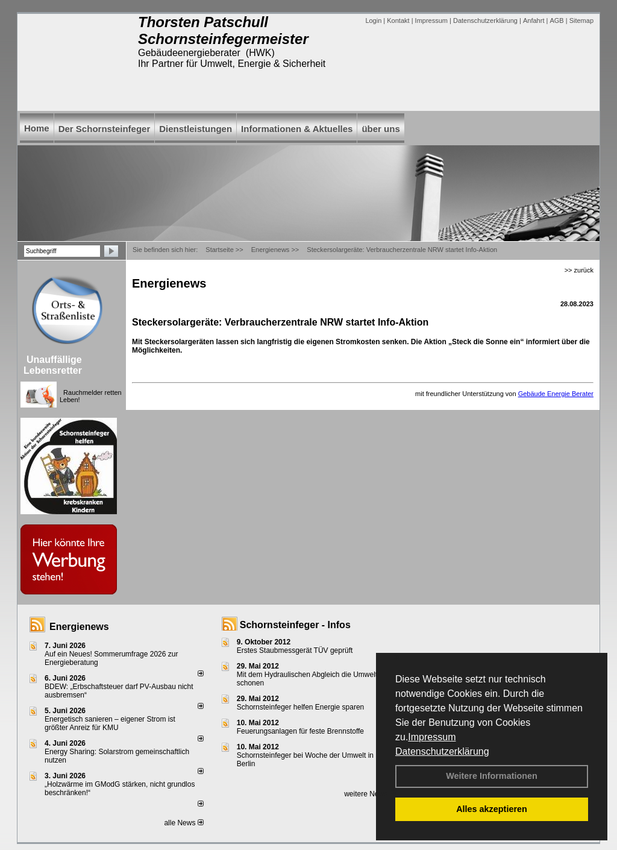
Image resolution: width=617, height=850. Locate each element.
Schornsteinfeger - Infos (295, 625)
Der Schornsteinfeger (104, 129)
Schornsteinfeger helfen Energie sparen (300, 707)
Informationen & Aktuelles (296, 129)
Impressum (432, 737)
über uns (380, 129)
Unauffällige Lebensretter (52, 365)
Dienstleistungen (195, 129)
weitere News (369, 794)
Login (373, 20)
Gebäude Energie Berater (556, 393)
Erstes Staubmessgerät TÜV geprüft (295, 650)
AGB (556, 20)
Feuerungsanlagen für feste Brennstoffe (300, 731)
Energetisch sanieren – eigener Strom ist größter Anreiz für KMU (110, 723)
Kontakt (398, 20)
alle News (183, 823)
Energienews (79, 627)
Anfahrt (533, 20)
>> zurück (579, 270)
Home (36, 128)
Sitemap (581, 20)
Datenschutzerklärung (442, 751)
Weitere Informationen (491, 776)
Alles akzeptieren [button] (491, 809)
